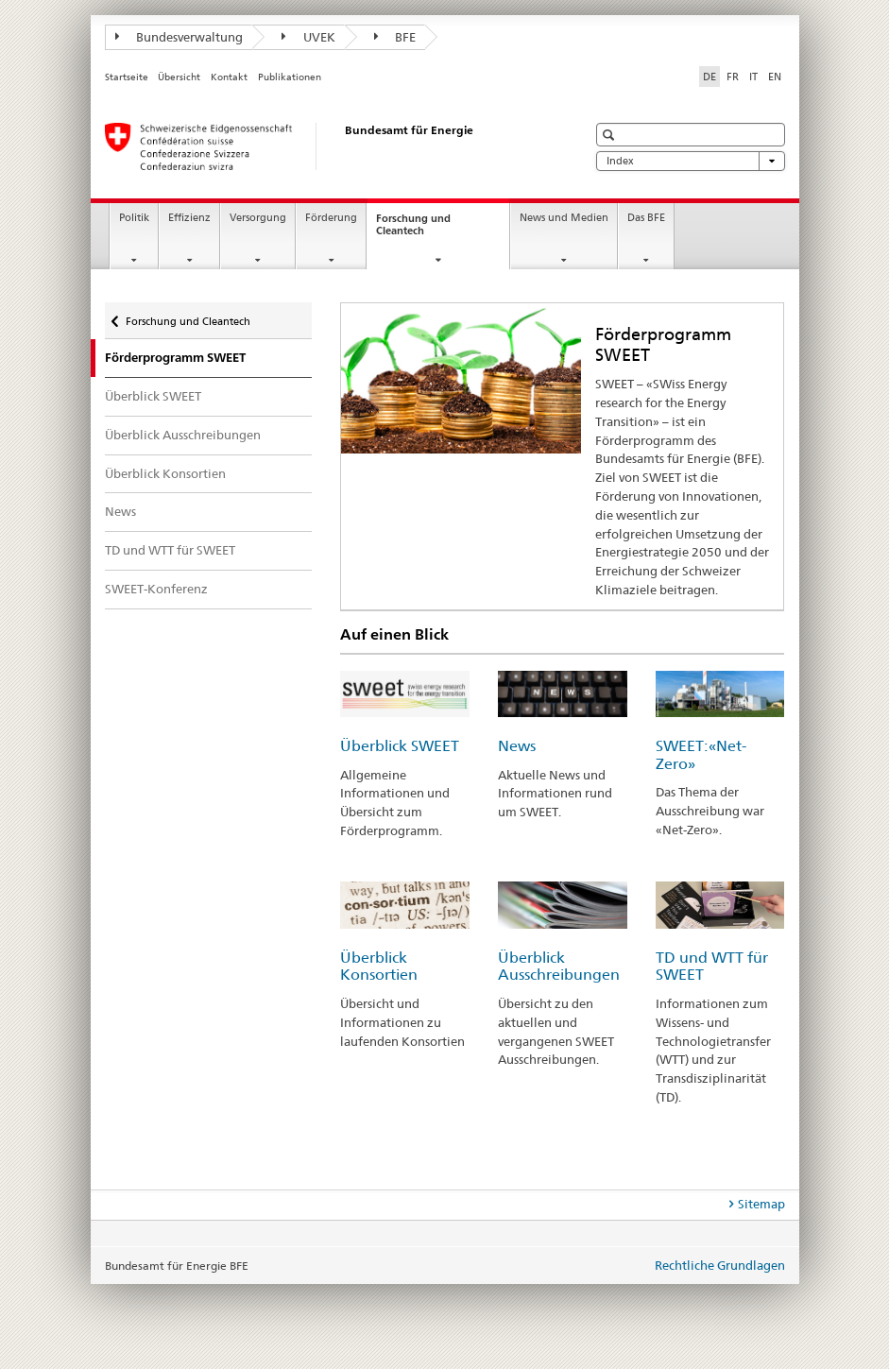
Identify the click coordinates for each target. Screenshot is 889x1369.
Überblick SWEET (153, 395)
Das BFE (646, 218)
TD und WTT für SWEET (170, 549)
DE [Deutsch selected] (709, 76)
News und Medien (564, 218)
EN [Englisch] (774, 76)
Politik (134, 218)
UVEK (308, 37)
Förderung (331, 218)
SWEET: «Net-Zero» (701, 755)
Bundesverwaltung (179, 37)
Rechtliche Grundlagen (720, 1265)
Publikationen (289, 77)
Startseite (126, 77)
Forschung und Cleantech (417, 230)
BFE (395, 37)
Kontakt (229, 77)
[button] (611, 134)
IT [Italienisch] (753, 76)
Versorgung (258, 218)
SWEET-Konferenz (156, 588)
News (120, 511)
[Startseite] (327, 146)
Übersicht (179, 77)
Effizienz (189, 218)
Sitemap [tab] (761, 1203)
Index (691, 161)
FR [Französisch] (733, 76)
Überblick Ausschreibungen (183, 434)
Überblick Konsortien (165, 473)
